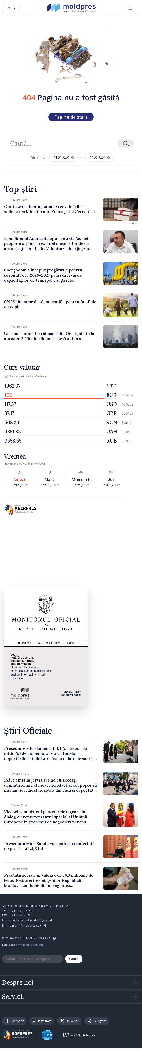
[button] (130, 223)
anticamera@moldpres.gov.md (32, 920)
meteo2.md (38, 463)
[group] (71, 210)
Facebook (14, 1021)
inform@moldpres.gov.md (29, 925)
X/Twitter (69, 1021)
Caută (73, 959)
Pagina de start (71, 117)
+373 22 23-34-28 (20, 911)
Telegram (96, 1021)
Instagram (41, 1021)
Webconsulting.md (30, 945)
